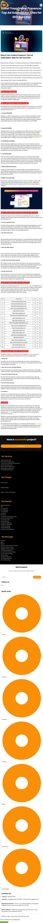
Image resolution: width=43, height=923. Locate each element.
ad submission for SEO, (24, 285)
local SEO (10, 412)
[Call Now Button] (4, 922)
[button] (41, 5)
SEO (14, 109)
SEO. (11, 219)
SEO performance (36, 137)
